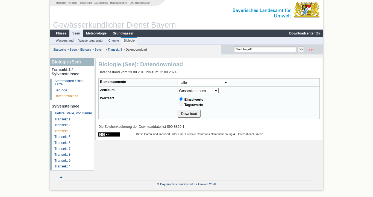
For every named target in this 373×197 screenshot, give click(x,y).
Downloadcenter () (304, 33)
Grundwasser (123, 33)
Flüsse (61, 33)
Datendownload (66, 96)
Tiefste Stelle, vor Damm (73, 113)
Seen (76, 33)
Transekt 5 (62, 137)
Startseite (61, 2)
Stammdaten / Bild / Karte (69, 82)
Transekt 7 (62, 149)
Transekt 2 (62, 125)
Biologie (129, 40)
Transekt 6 (62, 143)
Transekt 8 (62, 155)
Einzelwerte (191, 99)
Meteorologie (96, 33)
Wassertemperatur (91, 40)
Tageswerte (191, 104)
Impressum (86, 2)
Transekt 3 (115, 49)
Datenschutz (101, 2)
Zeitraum (107, 90)
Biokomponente (113, 82)
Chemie (113, 40)
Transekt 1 (62, 119)
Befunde (60, 90)
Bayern (99, 49)
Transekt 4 (62, 166)
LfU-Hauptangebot (140, 2)
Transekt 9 (62, 161)
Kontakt (72, 2)
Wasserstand (65, 40)
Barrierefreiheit (118, 2)
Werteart (107, 98)
